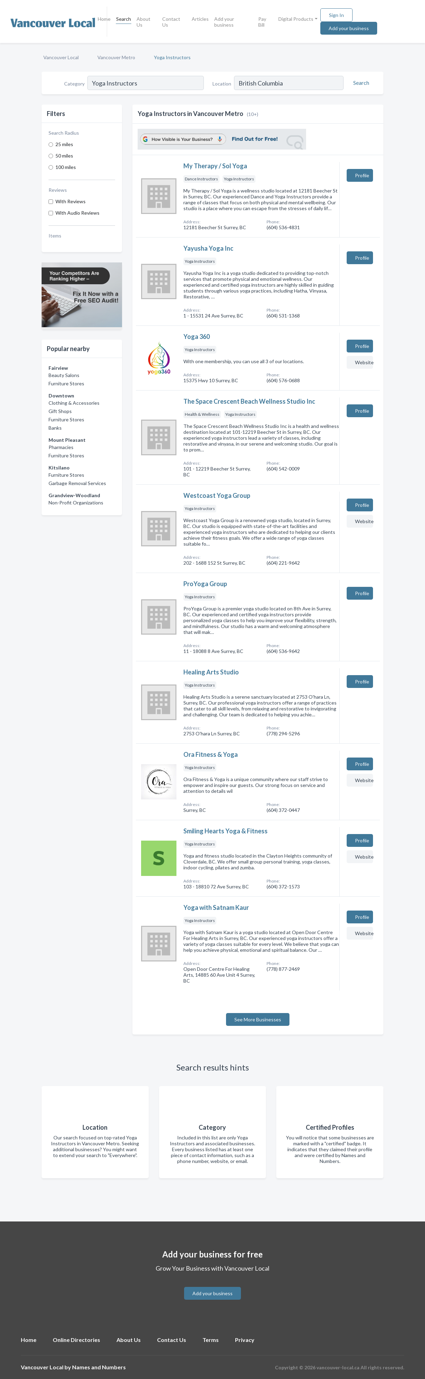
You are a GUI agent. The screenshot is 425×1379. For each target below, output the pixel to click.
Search (123, 19)
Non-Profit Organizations (76, 502)
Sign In (336, 15)
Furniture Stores (66, 383)
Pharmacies (61, 447)
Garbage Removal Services (77, 483)
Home (104, 19)
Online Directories (76, 1339)
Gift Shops (60, 411)
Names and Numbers (99, 1367)
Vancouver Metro (116, 57)
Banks (55, 428)
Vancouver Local (61, 57)
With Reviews (70, 201)
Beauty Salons (64, 375)
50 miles (64, 156)
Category (74, 84)
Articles (200, 19)
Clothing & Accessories (74, 403)
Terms (210, 1339)
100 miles (65, 167)
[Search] (360, 83)
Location (221, 84)
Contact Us (171, 22)
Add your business (224, 22)
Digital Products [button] (295, 19)
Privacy (244, 1339)
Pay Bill (262, 22)
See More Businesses (257, 1019)
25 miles (64, 144)
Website (364, 362)
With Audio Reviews (77, 213)
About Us (143, 22)
